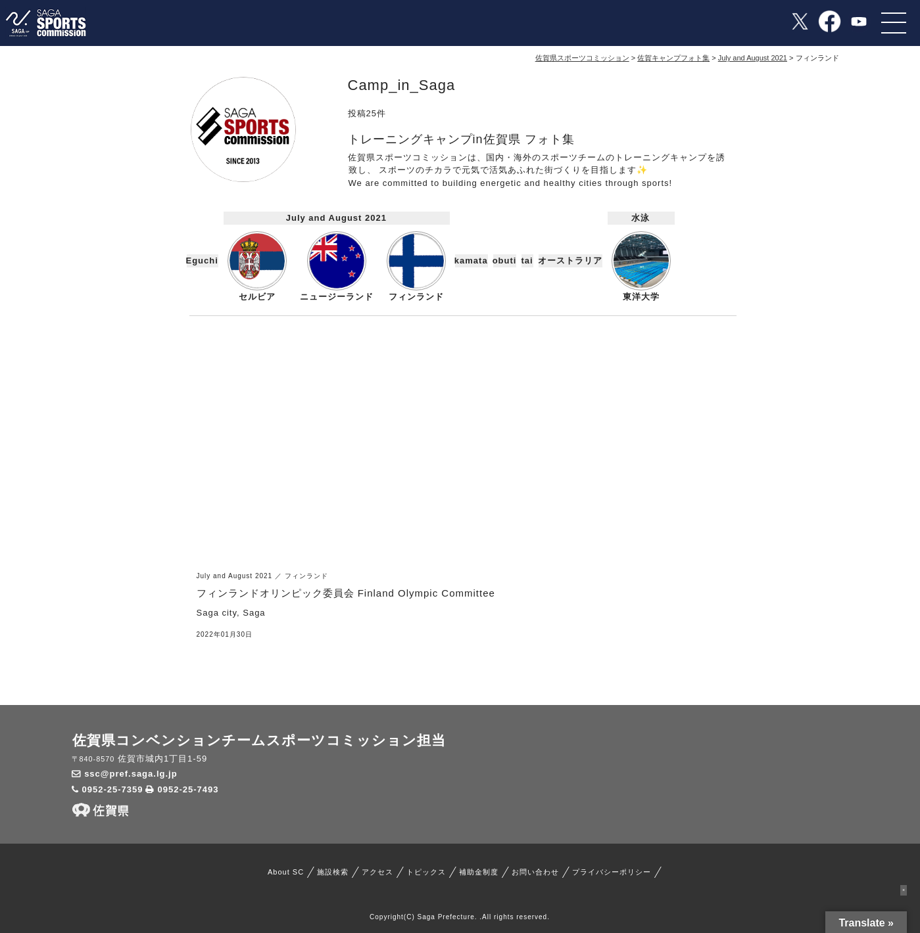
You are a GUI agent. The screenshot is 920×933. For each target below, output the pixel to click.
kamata (471, 260)
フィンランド (416, 266)
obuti (505, 260)
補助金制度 (478, 872)
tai (527, 260)
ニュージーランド (337, 266)
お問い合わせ (535, 872)
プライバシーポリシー (611, 872)
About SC (286, 872)
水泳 (640, 218)
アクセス (377, 872)
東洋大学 (641, 266)
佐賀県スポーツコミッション (582, 58)
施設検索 (333, 872)
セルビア (257, 266)
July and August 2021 (336, 218)
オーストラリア (570, 260)
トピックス (426, 872)
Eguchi (202, 260)
